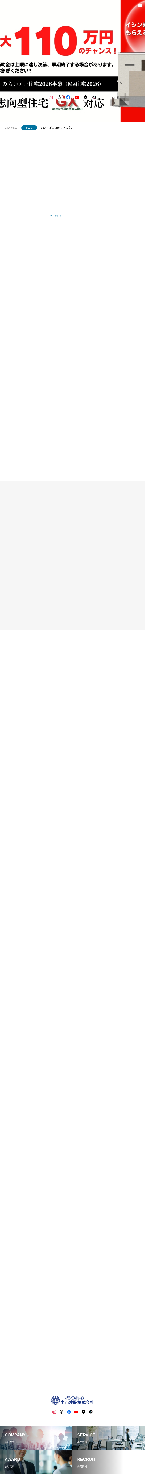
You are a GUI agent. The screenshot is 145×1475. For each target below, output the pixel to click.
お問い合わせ (113, 1459)
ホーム (28, 1459)
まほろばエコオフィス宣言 (57, 127)
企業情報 (39, 1459)
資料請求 (100, 1459)
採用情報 (88, 1459)
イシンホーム (74, 1459)
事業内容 (51, 1459)
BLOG (29, 128)
